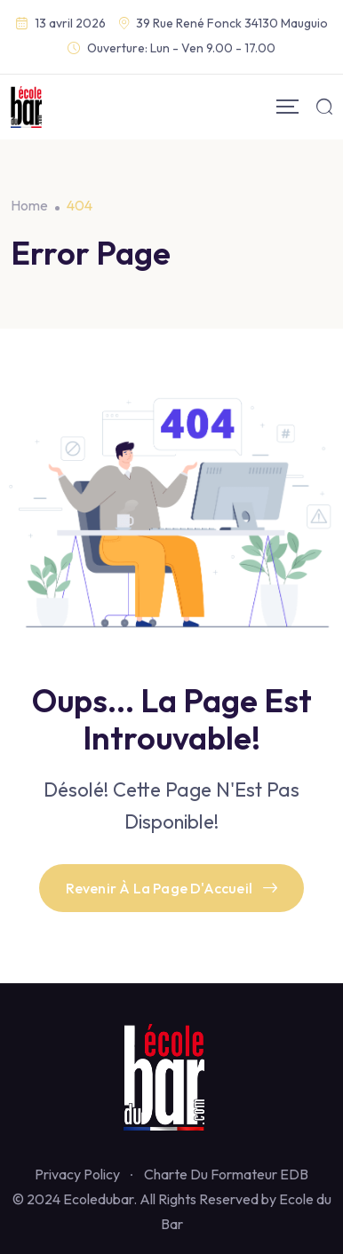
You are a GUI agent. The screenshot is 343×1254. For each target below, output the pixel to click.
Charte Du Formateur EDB (226, 1174)
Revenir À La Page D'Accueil (172, 888)
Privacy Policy (77, 1174)
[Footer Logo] (171, 1076)
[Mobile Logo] (26, 107)
